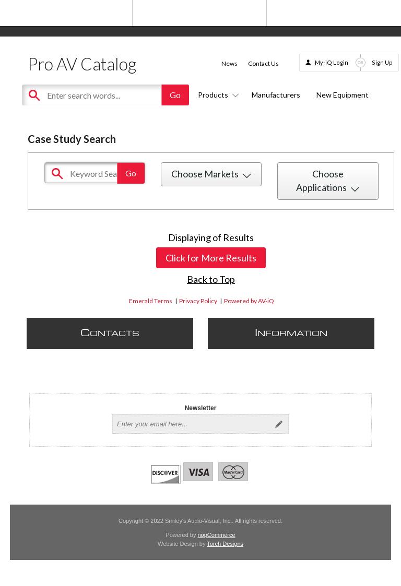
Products (216, 94)
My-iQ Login (331, 62)
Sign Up (382, 62)
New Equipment (342, 94)
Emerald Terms (150, 301)
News (229, 63)
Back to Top (211, 279)
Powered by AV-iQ (249, 301)
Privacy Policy (198, 301)
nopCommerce (216, 535)
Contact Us (263, 63)
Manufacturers (276, 94)
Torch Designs (225, 544)
